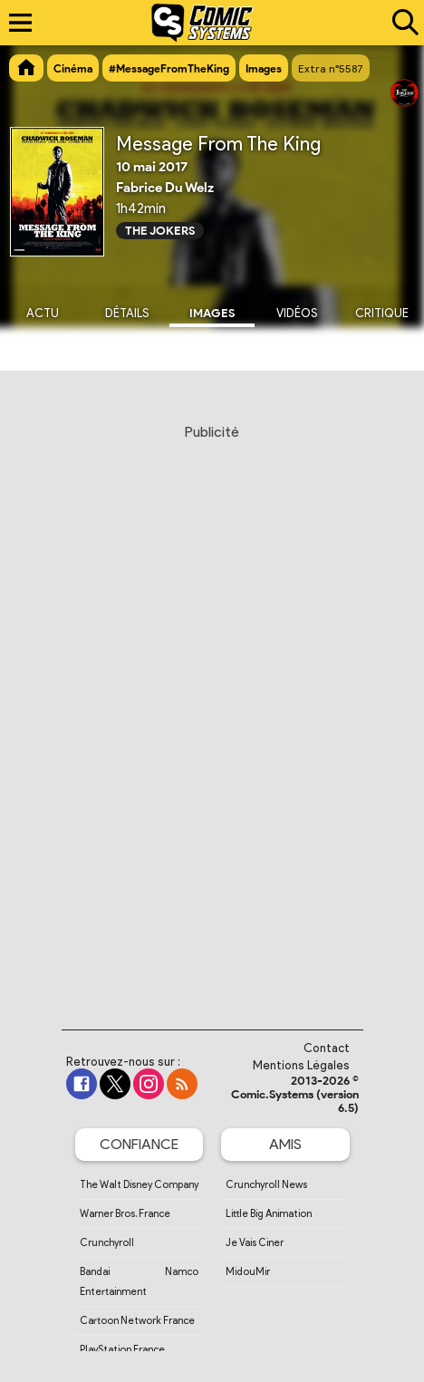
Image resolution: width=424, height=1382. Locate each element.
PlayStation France (122, 1349)
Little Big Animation (269, 1213)
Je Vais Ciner (255, 1242)
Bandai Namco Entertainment (139, 1281)
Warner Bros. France (125, 1213)
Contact (327, 1048)
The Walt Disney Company (139, 1184)
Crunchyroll (107, 1242)
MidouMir (248, 1271)
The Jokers (160, 230)
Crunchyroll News (266, 1184)
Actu (42, 313)
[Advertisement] (212, 710)
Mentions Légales (301, 1065)
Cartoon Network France (137, 1320)
